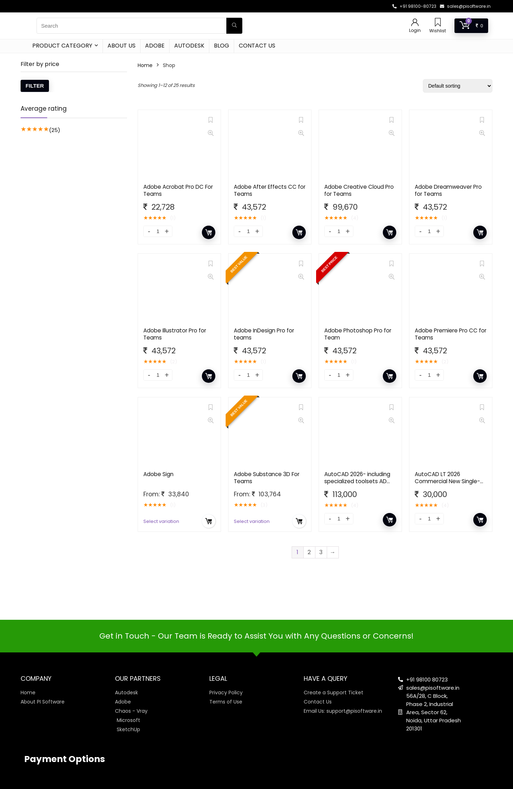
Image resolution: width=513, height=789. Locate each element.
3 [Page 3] (320, 552)
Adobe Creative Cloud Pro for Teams (359, 190)
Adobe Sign (158, 474)
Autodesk (189, 46)
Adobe (155, 46)
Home (145, 65)
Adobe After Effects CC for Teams (269, 190)
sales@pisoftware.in (469, 6)
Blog (221, 46)
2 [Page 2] (309, 552)
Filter (35, 86)
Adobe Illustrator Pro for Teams (174, 334)
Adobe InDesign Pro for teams (264, 334)
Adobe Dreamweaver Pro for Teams (448, 190)
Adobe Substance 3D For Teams (266, 477)
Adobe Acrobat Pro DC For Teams (178, 190)
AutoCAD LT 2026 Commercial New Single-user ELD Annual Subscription (447, 484)
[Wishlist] (438, 23)
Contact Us (257, 46)
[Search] (234, 26)
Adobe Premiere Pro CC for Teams (450, 334)
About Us (121, 46)
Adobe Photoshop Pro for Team (357, 334)
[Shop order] (457, 86)
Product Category (62, 46)
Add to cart (208, 232)
